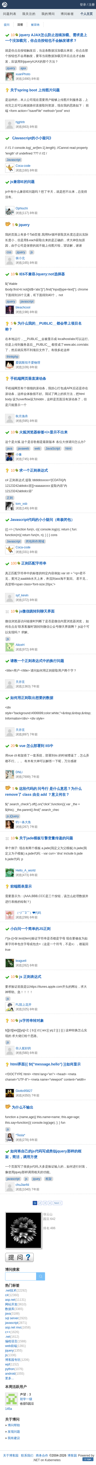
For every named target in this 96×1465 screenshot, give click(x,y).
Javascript (13, 160)
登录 (83, 4)
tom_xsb (21, 504)
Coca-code (23, 166)
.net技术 (16, 1290)
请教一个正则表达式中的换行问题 (37, 661)
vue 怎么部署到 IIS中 (36, 746)
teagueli (21, 961)
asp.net (15, 1300)
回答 (20, 24)
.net (12, 1336)
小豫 (19, 454)
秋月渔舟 (22, 416)
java (9, 448)
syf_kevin (22, 595)
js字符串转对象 (31, 1020)
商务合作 (42, 1455)
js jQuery (13, 816)
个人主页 (86, 14)
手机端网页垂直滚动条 (28, 378)
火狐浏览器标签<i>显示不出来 (43, 432)
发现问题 (14, 1431)
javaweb (23, 448)
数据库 (14, 1309)
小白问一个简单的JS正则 (30, 929)
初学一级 (26, 1399)
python (14, 1369)
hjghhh (20, 122)
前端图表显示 (21, 886)
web (37, 448)
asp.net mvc (17, 1327)
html (68, 448)
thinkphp (12, 356)
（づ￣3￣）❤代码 (28, 913)
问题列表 (9, 14)
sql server (16, 1318)
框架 (49, 1179)
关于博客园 (10, 1455)
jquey (36, 1179)
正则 (10, 498)
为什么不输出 (22, 1107)
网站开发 (15, 1304)
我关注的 (29, 14)
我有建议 (14, 1438)
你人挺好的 (23, 1048)
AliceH (20, 645)
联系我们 (27, 1455)
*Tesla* (20, 1135)
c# (12, 1295)
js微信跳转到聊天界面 (37, 611)
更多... (9, 1378)
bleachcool (23, 307)
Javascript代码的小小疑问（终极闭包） (42, 520)
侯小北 (20, 258)
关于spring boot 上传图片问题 (35, 90)
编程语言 (15, 1341)
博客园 (72, 1455)
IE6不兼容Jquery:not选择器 (42, 274)
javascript (27, 301)
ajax (23, 68)
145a (8, 1409)
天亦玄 (20, 682)
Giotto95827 (24, 1091)
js (31, 252)
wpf (12, 1364)
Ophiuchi (22, 208)
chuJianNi (22, 1185)
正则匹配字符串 (33, 563)
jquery (11, 68)
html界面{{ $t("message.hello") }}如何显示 (45, 1064)
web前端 (15, 1346)
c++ (12, 1332)
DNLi (19, 772)
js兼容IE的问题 (22, 182)
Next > (57, 1203)
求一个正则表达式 (33, 470)
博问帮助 (14, 1425)
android (14, 1373)
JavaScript (53, 448)
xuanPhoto (23, 74)
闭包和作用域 (35, 541)
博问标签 (67, 14)
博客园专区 (17, 1360)
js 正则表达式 (30, 977)
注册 (92, 4)
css (9, 252)
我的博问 (48, 14)
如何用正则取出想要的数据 (31, 698)
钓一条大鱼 (23, 822)
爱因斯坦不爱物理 (28, 362)
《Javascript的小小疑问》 (31, 138)
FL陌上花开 (23, 1004)
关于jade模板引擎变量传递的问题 (46, 838)
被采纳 (35, 24)
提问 (6, 24)
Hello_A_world (25, 870)
